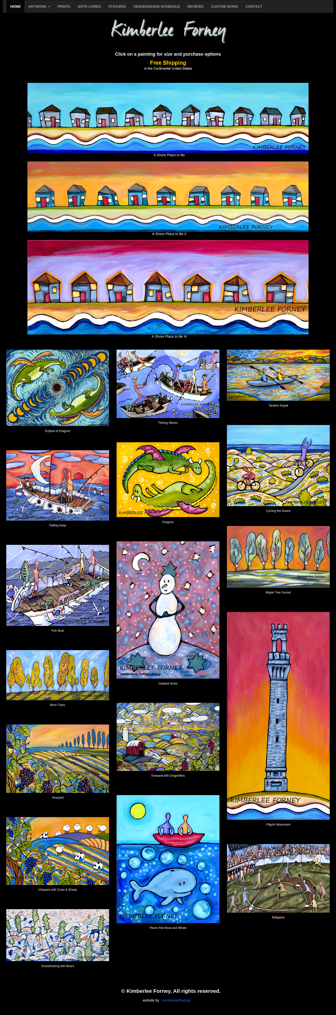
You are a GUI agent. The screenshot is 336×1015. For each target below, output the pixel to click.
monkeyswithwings (176, 1000)
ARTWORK (39, 6)
